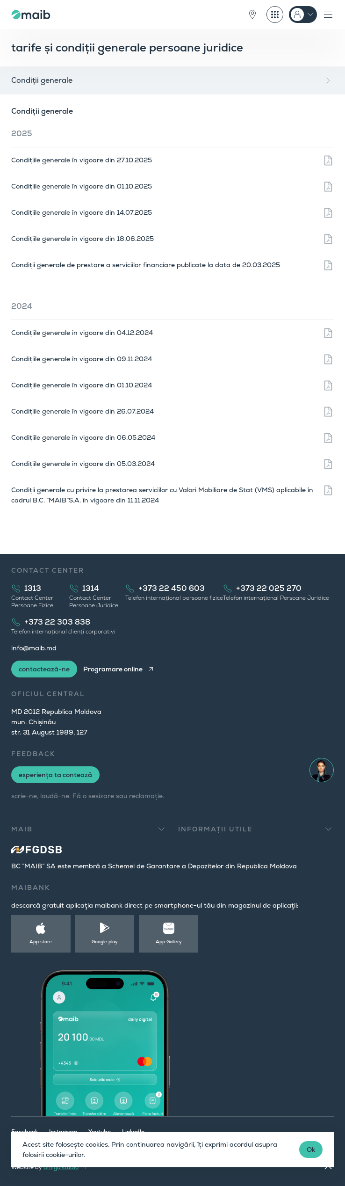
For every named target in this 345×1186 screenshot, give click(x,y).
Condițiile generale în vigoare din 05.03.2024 (83, 463)
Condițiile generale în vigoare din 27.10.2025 (81, 160)
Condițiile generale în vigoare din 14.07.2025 (81, 212)
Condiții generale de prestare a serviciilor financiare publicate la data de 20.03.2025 (145, 265)
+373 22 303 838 (57, 622)
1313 (32, 588)
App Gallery (169, 942)
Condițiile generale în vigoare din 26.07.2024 (82, 411)
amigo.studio (61, 1167)
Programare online (113, 669)
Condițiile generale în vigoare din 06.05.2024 (83, 437)
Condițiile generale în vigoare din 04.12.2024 (82, 332)
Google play (105, 942)
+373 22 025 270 (269, 588)
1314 (90, 588)
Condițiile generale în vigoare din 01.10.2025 (81, 186)
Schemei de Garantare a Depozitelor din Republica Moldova (202, 866)
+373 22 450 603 (171, 588)
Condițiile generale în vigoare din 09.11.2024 (81, 359)
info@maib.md (34, 648)
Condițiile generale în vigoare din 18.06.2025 (82, 238)
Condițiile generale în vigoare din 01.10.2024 (81, 385)
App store (40, 942)
